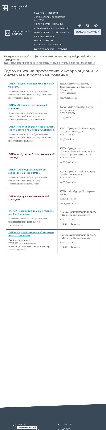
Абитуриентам (42, 24)
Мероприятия (41, 32)
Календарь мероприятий (48, 45)
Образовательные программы (51, 28)
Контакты (57, 24)
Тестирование (60, 32)
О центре (40, 13)
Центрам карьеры (45, 49)
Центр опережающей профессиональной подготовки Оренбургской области (49, 56)
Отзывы (62, 49)
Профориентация (44, 36)
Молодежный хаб (43, 41)
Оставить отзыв (87, 32)
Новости (53, 13)
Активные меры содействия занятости (49, 18)
